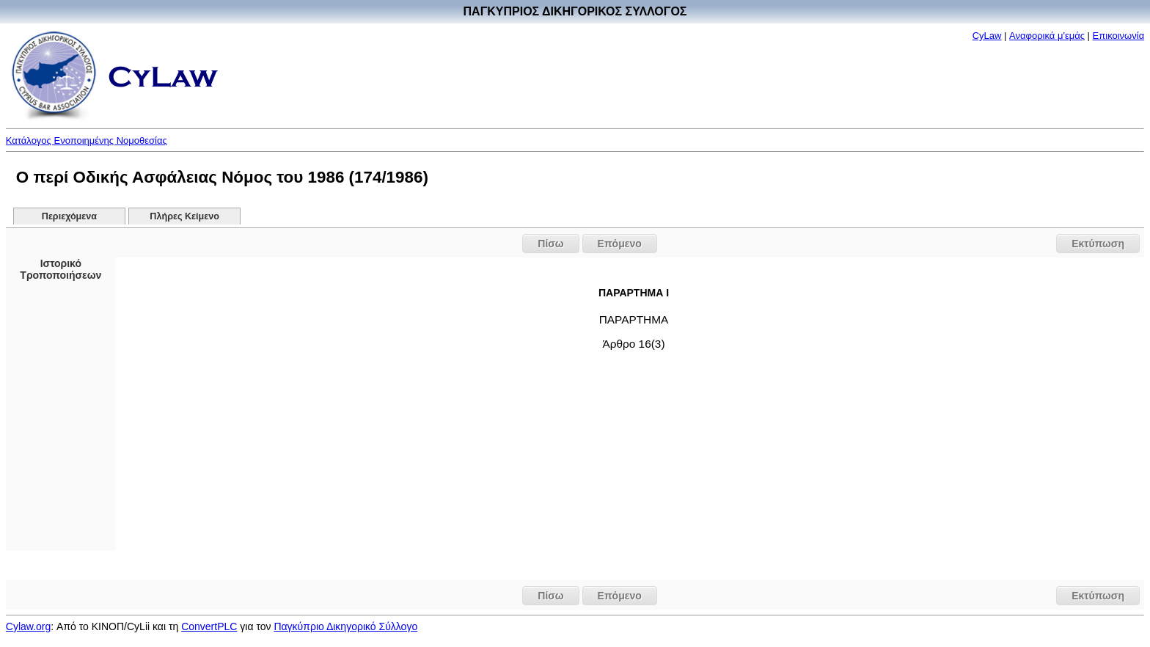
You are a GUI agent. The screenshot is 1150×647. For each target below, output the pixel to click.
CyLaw (987, 35)
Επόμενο (620, 243)
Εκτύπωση (1098, 243)
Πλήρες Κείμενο (184, 216)
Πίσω (550, 243)
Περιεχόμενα (69, 216)
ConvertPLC (209, 626)
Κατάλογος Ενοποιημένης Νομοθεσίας (86, 140)
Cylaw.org (28, 626)
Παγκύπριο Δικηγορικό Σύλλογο (345, 626)
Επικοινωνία (1119, 35)
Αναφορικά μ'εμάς (1047, 35)
